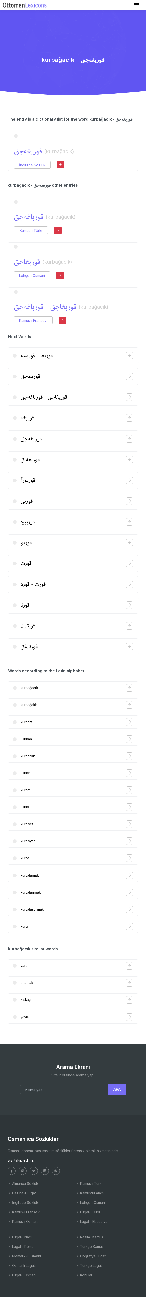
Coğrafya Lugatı (91, 1256)
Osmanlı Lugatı (22, 1265)
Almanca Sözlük (23, 1183)
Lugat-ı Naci (20, 1237)
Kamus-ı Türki (31, 230)
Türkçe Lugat (89, 1265)
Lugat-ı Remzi (21, 1246)
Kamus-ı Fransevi (33, 320)
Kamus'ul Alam (90, 1193)
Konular (84, 1275)
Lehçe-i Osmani (32, 275)
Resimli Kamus (89, 1237)
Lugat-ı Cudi (88, 1212)
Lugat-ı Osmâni (22, 1275)
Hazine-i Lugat (22, 1193)
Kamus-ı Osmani (23, 1221)
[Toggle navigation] (136, 5)
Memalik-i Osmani (24, 1256)
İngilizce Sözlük (32, 165)
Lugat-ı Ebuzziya (91, 1221)
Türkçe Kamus (90, 1246)
